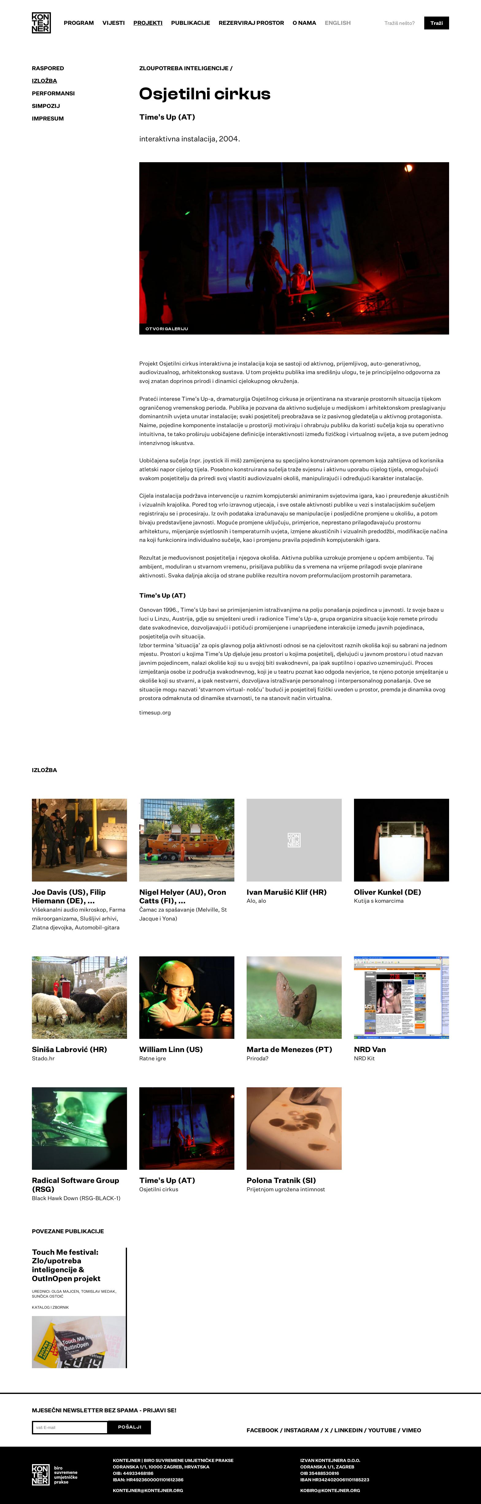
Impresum (48, 118)
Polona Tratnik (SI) (281, 1180)
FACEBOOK (263, 1430)
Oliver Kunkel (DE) (387, 892)
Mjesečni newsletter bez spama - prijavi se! (104, 1410)
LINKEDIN (348, 1430)
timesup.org (155, 712)
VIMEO (411, 1430)
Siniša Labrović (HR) (69, 1049)
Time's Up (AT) (167, 1180)
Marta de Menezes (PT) (290, 1049)
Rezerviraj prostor (251, 22)
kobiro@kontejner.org (330, 1490)
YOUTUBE (382, 1430)
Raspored (48, 68)
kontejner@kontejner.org (148, 1490)
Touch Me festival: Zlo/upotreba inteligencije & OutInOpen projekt (66, 1265)
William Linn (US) (171, 1049)
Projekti (148, 22)
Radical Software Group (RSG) (75, 1185)
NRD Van (370, 1049)
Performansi (53, 93)
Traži (436, 23)
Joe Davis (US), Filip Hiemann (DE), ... (69, 896)
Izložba (44, 80)
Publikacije (190, 22)
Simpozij (46, 105)
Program (79, 22)
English (338, 22)
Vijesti (113, 22)
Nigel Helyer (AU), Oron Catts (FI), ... (182, 896)
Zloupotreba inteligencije (184, 68)
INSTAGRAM (301, 1430)
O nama (304, 22)
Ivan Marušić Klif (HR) (287, 892)
